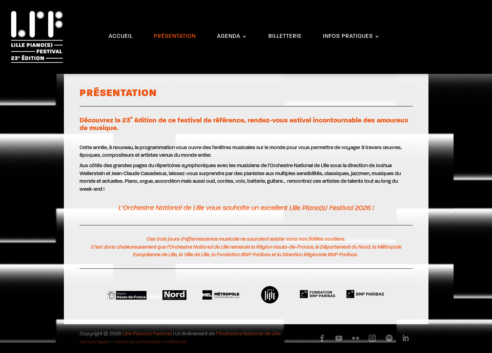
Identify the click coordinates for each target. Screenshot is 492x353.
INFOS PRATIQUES (348, 36)
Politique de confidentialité (137, 342)
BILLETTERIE (285, 36)
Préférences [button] (175, 342)
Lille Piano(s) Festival (147, 334)
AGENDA (228, 36)
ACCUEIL (121, 36)
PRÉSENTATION (175, 36)
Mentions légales (94, 342)
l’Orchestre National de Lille (248, 334)
